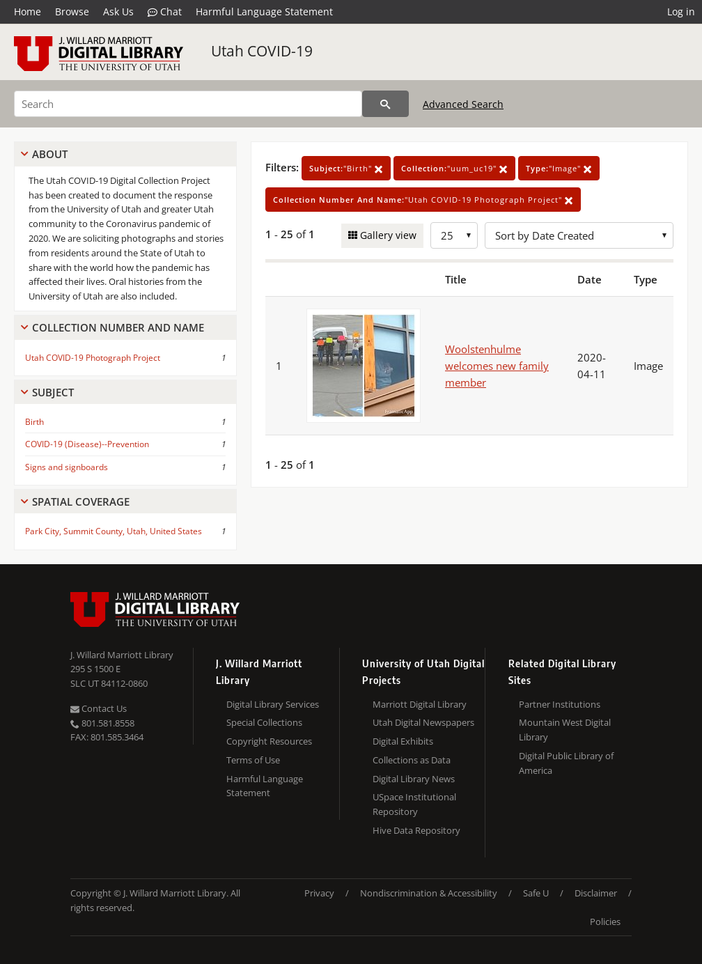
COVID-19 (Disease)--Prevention (87, 444)
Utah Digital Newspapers (423, 722)
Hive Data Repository (416, 830)
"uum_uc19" (454, 168)
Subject (53, 392)
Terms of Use (253, 760)
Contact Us (98, 708)
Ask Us (118, 11)
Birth (34, 422)
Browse (72, 11)
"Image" (559, 168)
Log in (681, 11)
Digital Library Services (272, 704)
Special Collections (264, 722)
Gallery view (386, 235)
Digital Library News (414, 778)
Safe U (536, 893)
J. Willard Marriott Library (121, 654)
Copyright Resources (269, 741)
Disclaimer (596, 893)
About (50, 154)
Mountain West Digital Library (565, 729)
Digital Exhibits (403, 741)
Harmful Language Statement (264, 11)
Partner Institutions (559, 704)
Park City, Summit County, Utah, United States (113, 531)
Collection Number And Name (118, 327)
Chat (165, 12)
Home (27, 11)
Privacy (319, 893)
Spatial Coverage (81, 501)
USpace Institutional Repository (414, 804)
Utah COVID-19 (262, 51)
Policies (605, 921)
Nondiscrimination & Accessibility (428, 893)
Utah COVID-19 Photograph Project (92, 358)
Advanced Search (463, 104)
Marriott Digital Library (420, 704)
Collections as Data (412, 760)
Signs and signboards (66, 467)
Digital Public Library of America (566, 763)
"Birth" (346, 168)
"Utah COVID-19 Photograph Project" (423, 199)
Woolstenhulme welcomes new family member (497, 365)
